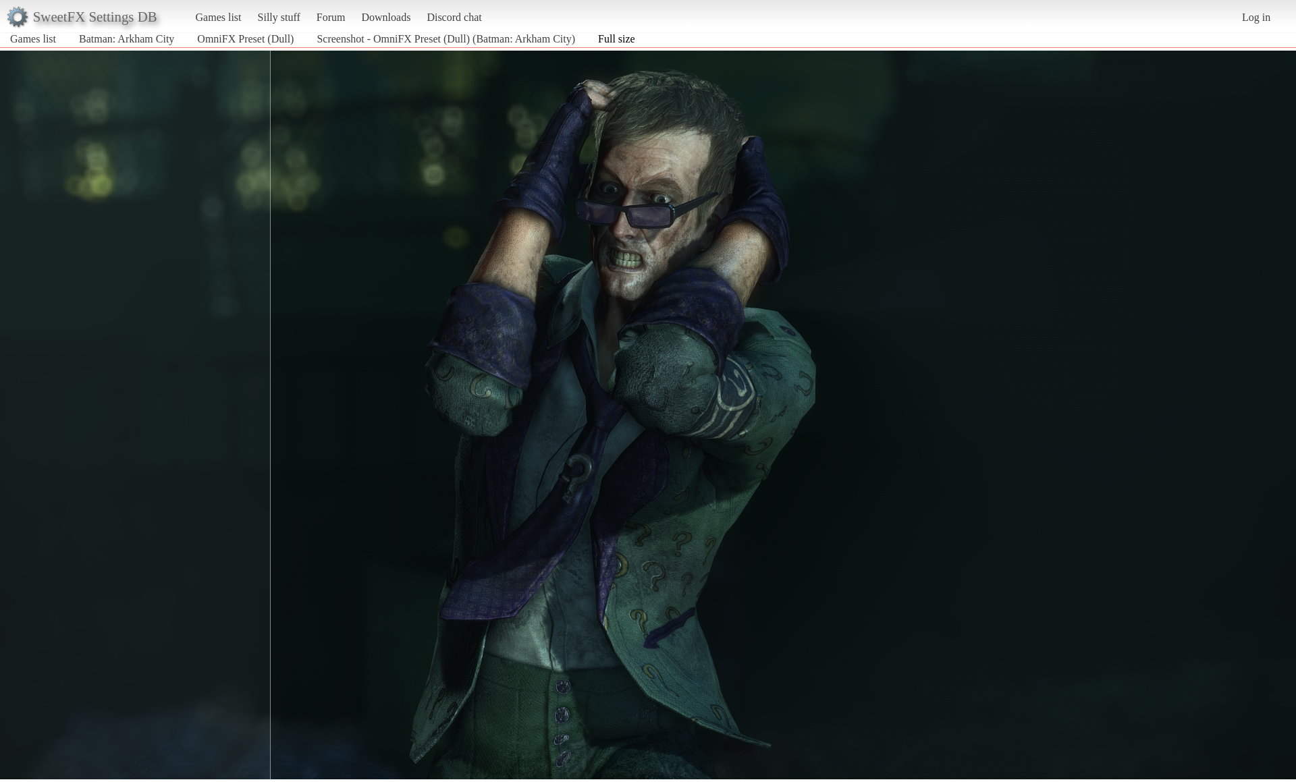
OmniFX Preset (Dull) (245, 39)
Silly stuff (279, 17)
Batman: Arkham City (126, 39)
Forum (331, 17)
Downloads (385, 17)
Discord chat (454, 17)
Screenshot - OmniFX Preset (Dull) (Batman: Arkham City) (446, 39)
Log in (1256, 17)
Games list (219, 17)
